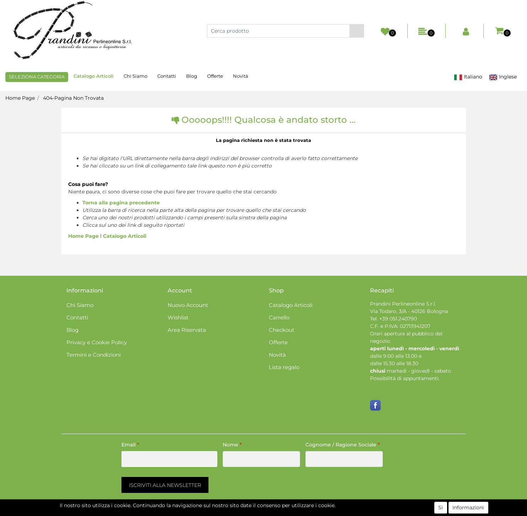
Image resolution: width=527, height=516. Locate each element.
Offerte (215, 76)
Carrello (279, 317)
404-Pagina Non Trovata (73, 98)
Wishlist (178, 317)
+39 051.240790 (398, 318)
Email (130, 444)
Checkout (281, 329)
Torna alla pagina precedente (121, 202)
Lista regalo (284, 367)
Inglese (503, 77)
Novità (240, 76)
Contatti (166, 76)
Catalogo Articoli (94, 76)
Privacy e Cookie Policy (96, 342)
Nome (232, 444)
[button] (356, 31)
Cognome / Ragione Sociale (342, 444)
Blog (191, 76)
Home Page (20, 98)
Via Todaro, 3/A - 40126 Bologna (409, 311)
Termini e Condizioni (93, 354)
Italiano (468, 77)
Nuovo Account (188, 305)
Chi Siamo (135, 76)
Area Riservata (187, 329)
